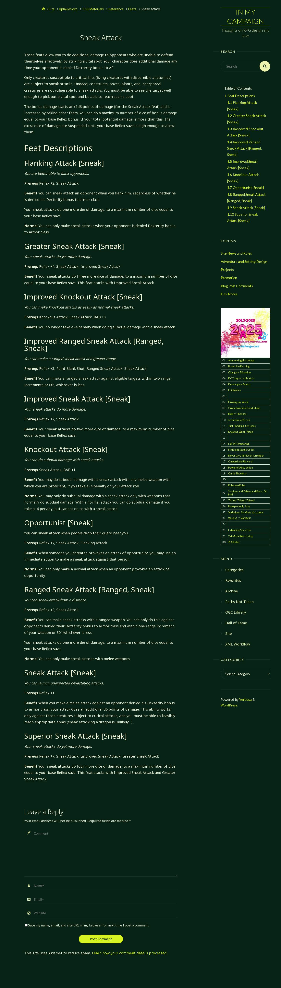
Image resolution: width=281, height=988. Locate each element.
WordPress (229, 705)
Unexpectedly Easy (239, 506)
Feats (132, 9)
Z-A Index (234, 542)
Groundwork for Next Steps (244, 408)
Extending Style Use (239, 530)
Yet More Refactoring (240, 536)
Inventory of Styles (239, 420)
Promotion (229, 277)
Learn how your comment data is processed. (129, 953)
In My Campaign (245, 16)
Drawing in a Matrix (239, 384)
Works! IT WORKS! (239, 518)
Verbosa (245, 699)
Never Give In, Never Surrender (246, 455)
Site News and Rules (236, 253)
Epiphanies (234, 390)
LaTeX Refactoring (238, 443)
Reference (115, 9)
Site (52, 9)
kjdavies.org (68, 9)
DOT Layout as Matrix (241, 378)
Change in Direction (239, 372)
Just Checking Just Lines (242, 425)
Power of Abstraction (240, 467)
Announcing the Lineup (241, 360)
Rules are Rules (236, 485)
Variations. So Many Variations (245, 512)
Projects (227, 269)
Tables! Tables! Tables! (241, 500)
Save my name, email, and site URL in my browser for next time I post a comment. (87, 925)
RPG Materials (93, 9)
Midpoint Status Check (241, 449)
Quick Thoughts (237, 473)
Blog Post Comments (237, 286)
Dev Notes (229, 294)
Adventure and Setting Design (244, 261)
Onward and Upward (240, 461)
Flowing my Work (238, 402)
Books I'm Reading (239, 366)
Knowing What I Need (240, 431)
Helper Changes (237, 413)
